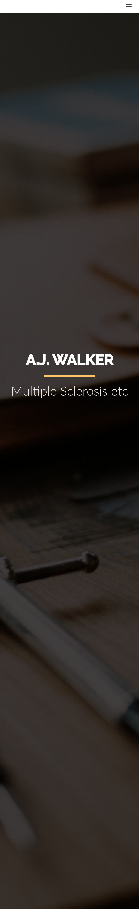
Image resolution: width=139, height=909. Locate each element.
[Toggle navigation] (128, 6)
